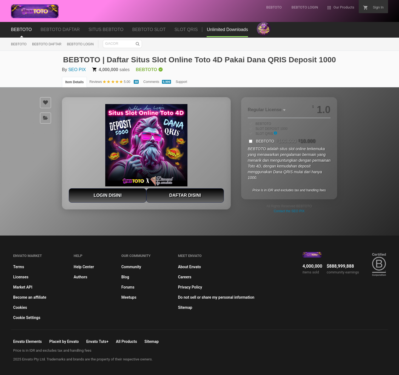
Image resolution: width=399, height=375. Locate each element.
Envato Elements (27, 341)
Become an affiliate (29, 297)
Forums (128, 287)
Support (181, 82)
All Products (126, 341)
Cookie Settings (26, 317)
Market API (22, 287)
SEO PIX (77, 69)
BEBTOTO (19, 44)
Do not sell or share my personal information (216, 297)
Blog (125, 277)
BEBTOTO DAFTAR (46, 44)
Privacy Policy (190, 287)
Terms (18, 267)
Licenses (21, 277)
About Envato (189, 267)
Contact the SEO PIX (289, 211)
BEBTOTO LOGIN (80, 44)
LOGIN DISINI (107, 195)
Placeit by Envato (64, 341)
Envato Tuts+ (97, 341)
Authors (80, 277)
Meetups (128, 297)
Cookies (20, 307)
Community (131, 267)
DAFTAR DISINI (185, 195)
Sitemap (185, 307)
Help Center (84, 267)
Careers (184, 277)
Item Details (74, 82)
